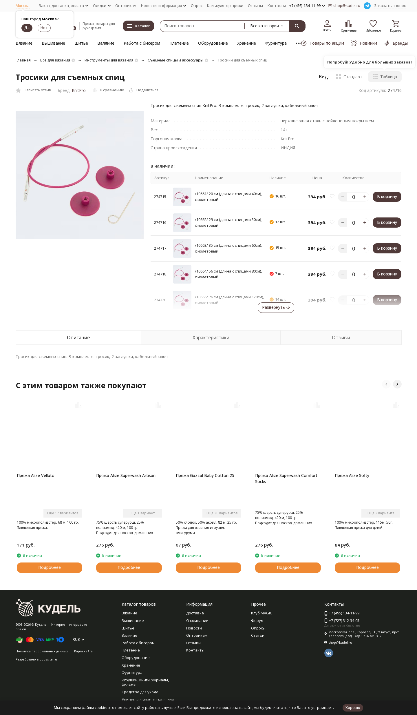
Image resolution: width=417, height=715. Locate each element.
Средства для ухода (140, 691)
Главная (23, 60)
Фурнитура (276, 43)
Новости (194, 628)
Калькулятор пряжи (225, 5)
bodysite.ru (48, 659)
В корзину (387, 196)
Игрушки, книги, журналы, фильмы (145, 682)
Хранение (246, 43)
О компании (197, 620)
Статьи (257, 635)
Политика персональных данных (42, 651)
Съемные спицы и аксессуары (175, 60)
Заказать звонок (390, 5)
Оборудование (213, 43)
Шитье (81, 43)
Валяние (105, 43)
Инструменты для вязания (109, 60)
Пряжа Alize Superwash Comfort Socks (286, 478)
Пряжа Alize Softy (352, 475)
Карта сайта (83, 651)
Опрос (196, 5)
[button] (386, 384)
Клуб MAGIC (261, 613)
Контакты (277, 5)
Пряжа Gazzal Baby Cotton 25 (205, 475)
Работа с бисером (142, 43)
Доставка (195, 613)
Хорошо (352, 707)
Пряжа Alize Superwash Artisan (126, 475)
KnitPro (79, 90)
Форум (257, 620)
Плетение (179, 43)
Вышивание (53, 43)
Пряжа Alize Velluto (35, 475)
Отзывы (255, 5)
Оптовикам (125, 5)
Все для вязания (55, 60)
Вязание (24, 43)
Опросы (258, 628)
